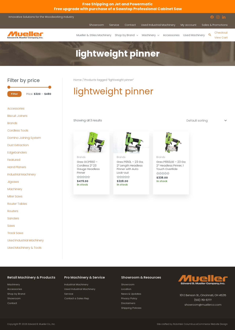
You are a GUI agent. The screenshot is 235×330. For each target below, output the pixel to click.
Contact (12, 303)
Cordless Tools (17, 130)
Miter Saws (14, 196)
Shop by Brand (17, 294)
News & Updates (131, 294)
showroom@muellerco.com (203, 305)
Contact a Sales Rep (77, 298)
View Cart (220, 37)
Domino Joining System (24, 138)
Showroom (14, 298)
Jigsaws (13, 182)
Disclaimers (128, 303)
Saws (11, 226)
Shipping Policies (132, 308)
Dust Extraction (18, 145)
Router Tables (17, 204)
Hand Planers (16, 167)
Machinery (14, 189)
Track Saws (15, 233)
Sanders (13, 218)
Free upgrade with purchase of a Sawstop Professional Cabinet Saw (117, 8)
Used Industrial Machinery (25, 240)
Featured (13, 160)
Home (77, 80)
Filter (14, 93)
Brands (12, 123)
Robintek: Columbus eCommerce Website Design (200, 324)
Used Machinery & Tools (24, 248)
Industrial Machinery (21, 174)
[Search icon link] (209, 35)
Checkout (221, 32)
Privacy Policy (130, 298)
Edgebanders (17, 152)
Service (69, 294)
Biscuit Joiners (17, 116)
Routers (12, 211)
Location (127, 289)
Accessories (15, 108)
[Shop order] (205, 120)
